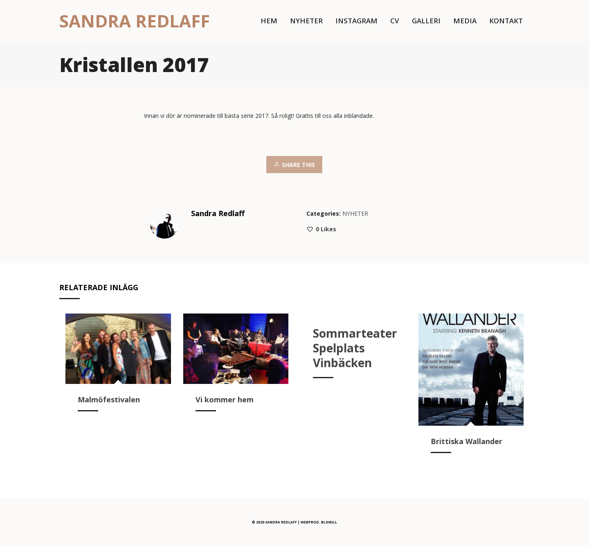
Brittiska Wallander (466, 441)
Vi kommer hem (225, 399)
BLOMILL (329, 522)
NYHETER (355, 213)
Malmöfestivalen (109, 399)
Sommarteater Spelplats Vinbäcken (355, 347)
